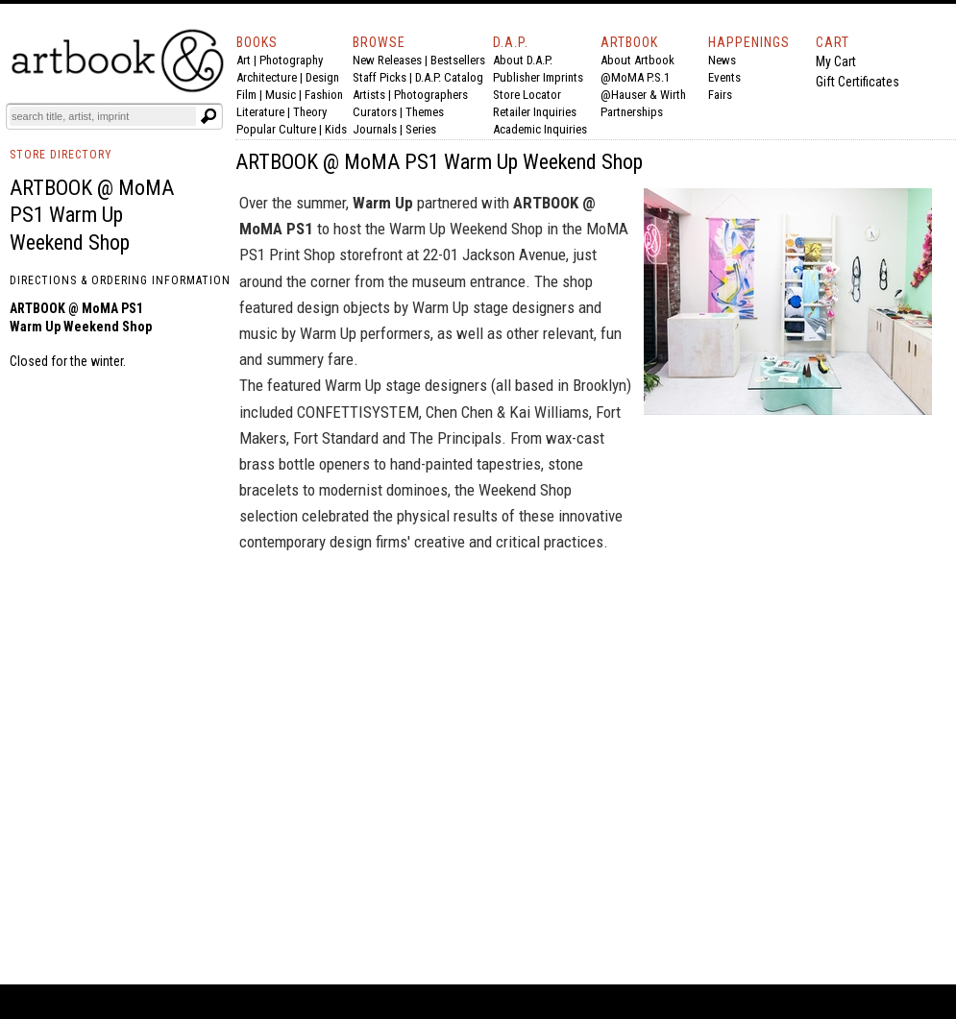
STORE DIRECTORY (61, 154)
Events (724, 77)
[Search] (103, 116)
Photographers (431, 94)
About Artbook (637, 60)
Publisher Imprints (538, 77)
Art (243, 60)
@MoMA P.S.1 (635, 77)
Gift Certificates (857, 81)
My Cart (836, 61)
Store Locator (527, 94)
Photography (291, 60)
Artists (369, 94)
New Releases (387, 60)
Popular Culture (276, 129)
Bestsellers (457, 60)
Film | (250, 94)
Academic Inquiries (540, 129)
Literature (260, 112)
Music (280, 94)
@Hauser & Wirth (643, 94)
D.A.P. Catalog (449, 77)
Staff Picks (379, 77)
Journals (375, 129)
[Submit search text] (208, 116)
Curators (375, 112)
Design (322, 77)
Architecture (266, 77)
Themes (424, 112)
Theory (310, 112)
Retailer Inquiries (534, 112)
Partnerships (632, 112)
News (722, 60)
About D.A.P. (522, 60)
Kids (336, 129)
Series (420, 129)
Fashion (324, 94)
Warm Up (383, 202)
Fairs (720, 94)
